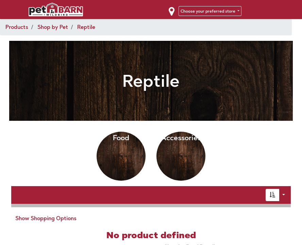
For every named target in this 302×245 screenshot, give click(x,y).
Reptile (86, 27)
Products (16, 27)
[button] (272, 195)
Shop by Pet (52, 27)
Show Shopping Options (46, 218)
